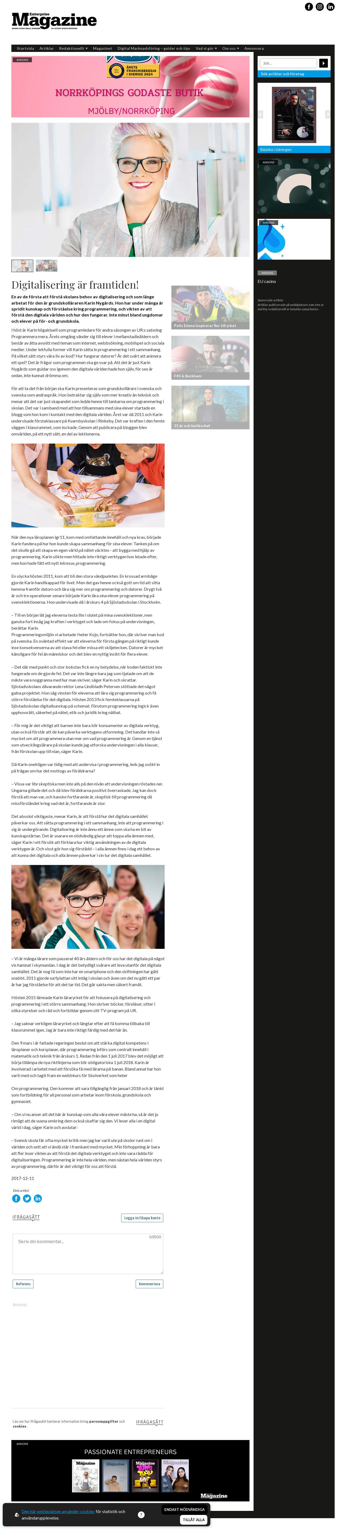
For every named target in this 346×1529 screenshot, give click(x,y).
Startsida (25, 48)
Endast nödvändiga (184, 1509)
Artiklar (46, 48)
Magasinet (102, 48)
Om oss (230, 48)
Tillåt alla (194, 1520)
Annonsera (254, 48)
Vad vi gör (206, 48)
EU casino (267, 281)
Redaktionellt (73, 48)
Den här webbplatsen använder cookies (58, 1511)
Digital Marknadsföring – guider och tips (154, 48)
